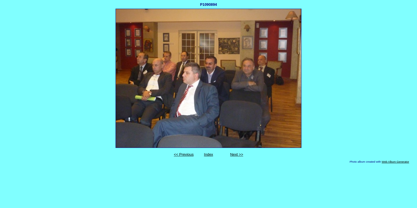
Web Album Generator (395, 161)
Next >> (236, 154)
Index (208, 154)
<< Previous (183, 154)
